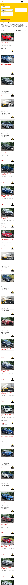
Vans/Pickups (6, 8)
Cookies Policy (3, 563)
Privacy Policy (3, 561)
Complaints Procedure (4, 569)
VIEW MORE (14, 543)
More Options (4, 19)
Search (8, 19)
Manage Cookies (3, 565)
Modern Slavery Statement (5, 567)
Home (2, 546)
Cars (2, 8)
